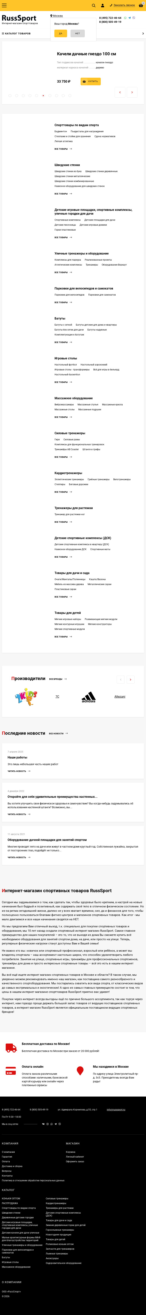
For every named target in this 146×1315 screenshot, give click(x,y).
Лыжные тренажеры (57, 1253)
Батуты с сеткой (63, 324)
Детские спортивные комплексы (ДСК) (83, 538)
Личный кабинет (75, 1156)
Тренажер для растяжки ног (70, 514)
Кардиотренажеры (68, 473)
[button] (10, 95)
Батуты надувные (97, 329)
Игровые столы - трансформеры (72, 369)
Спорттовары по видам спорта (77, 125)
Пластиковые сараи (65, 589)
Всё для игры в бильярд (106, 369)
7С (57, 696)
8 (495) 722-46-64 (110, 17)
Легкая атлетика (64, 141)
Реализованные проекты (98, 260)
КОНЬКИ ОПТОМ (11, 1198)
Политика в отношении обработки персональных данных (33, 1180)
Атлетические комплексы (68, 264)
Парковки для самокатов (102, 294)
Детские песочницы (65, 225)
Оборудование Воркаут (114, 264)
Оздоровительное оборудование (63, 1263)
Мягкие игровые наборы (68, 619)
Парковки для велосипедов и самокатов (84, 288)
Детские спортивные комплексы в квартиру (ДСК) (82, 544)
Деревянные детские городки (18, 1217)
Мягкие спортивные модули (70, 629)
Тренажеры (92, 264)
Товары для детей (68, 613)
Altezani (119, 696)
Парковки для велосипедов (69, 294)
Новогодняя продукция (58, 1234)
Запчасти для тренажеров (60, 1249)
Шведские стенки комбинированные (74, 181)
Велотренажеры (122, 479)
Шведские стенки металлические (72, 176)
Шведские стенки (67, 165)
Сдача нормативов (104, 136)
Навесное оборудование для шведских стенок (80, 186)
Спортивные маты (100, 549)
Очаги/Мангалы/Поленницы (70, 579)
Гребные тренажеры (99, 479)
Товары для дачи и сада (72, 573)
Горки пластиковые (65, 230)
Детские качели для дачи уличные (20, 1232)
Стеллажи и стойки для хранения (73, 136)
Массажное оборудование (74, 398)
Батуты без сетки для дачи (69, 329)
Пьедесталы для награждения (87, 131)
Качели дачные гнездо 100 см (86, 53)
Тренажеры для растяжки (74, 508)
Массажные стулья (88, 404)
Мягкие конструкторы (100, 624)
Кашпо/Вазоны (97, 579)
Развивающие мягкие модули (101, 619)
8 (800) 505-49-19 (110, 21)
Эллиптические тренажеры (69, 479)
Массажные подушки (89, 409)
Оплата (6, 1161)
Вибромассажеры (64, 404)
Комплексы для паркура (68, 260)
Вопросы (6, 1171)
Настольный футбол (66, 364)
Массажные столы (65, 409)
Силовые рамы (71, 439)
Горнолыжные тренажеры (60, 1230)
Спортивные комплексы (68, 220)
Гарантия (7, 1156)
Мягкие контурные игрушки (69, 624)
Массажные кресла (112, 404)
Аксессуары (52, 1258)
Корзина (70, 1152)
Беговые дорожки (78, 484)
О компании (8, 1152)
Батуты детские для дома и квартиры (96, 324)
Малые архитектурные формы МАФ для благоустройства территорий (21, 1239)
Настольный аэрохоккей (94, 364)
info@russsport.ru (116, 1109)
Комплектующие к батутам (69, 334)
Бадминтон (61, 131)
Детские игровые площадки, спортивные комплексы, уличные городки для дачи (20, 1225)
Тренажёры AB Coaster (67, 449)
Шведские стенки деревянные (101, 171)
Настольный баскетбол (67, 374)
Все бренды (58, 679)
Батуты (60, 318)
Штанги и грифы (91, 449)
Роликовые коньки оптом (60, 1244)
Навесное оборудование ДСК (70, 549)
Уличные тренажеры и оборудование (82, 253)
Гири (57, 439)
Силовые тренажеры (70, 433)
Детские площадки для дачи (99, 220)
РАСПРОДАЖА (10, 1203)
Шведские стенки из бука (68, 171)
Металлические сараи (99, 584)
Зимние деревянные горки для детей (66, 1225)
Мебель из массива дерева (69, 584)
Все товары (63, 149)
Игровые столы (66, 358)
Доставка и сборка (12, 1166)
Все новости (58, 733)
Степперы (60, 484)
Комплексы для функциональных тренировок (79, 444)
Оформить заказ (75, 1161)
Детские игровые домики (93, 225)
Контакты (7, 1175)
